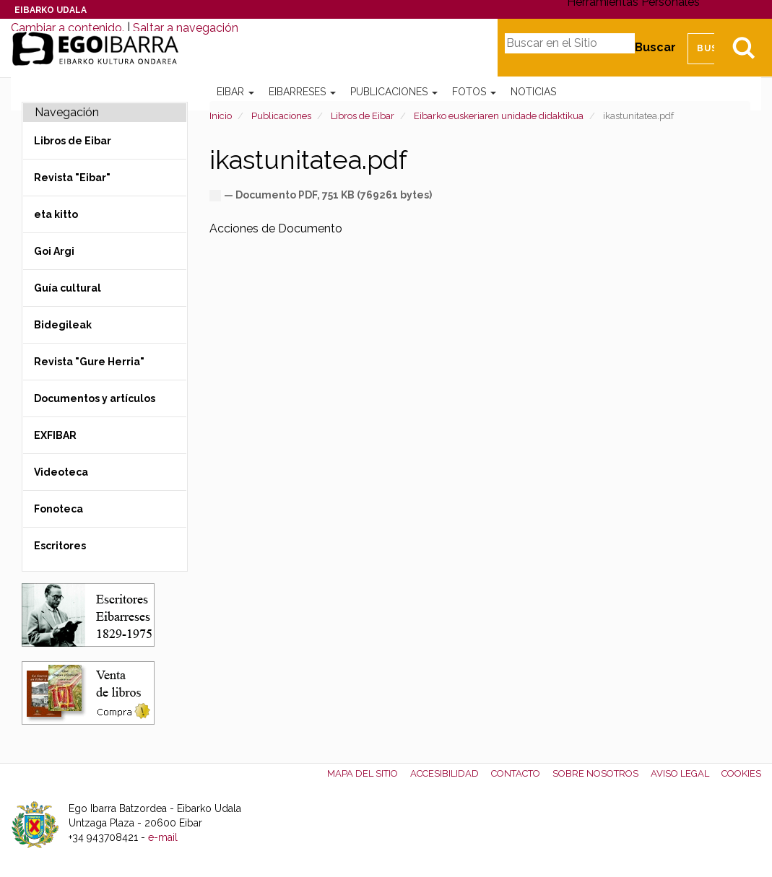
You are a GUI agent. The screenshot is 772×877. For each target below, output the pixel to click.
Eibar (235, 91)
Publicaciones (394, 91)
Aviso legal (680, 773)
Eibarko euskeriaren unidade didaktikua (499, 115)
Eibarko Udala (50, 10)
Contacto (515, 773)
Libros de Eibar (362, 115)
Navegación (67, 112)
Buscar (655, 47)
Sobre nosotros (595, 773)
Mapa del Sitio (362, 773)
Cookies (741, 773)
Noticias (533, 91)
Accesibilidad (444, 773)
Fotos (474, 91)
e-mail (163, 837)
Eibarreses (302, 91)
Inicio (220, 115)
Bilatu (743, 48)
